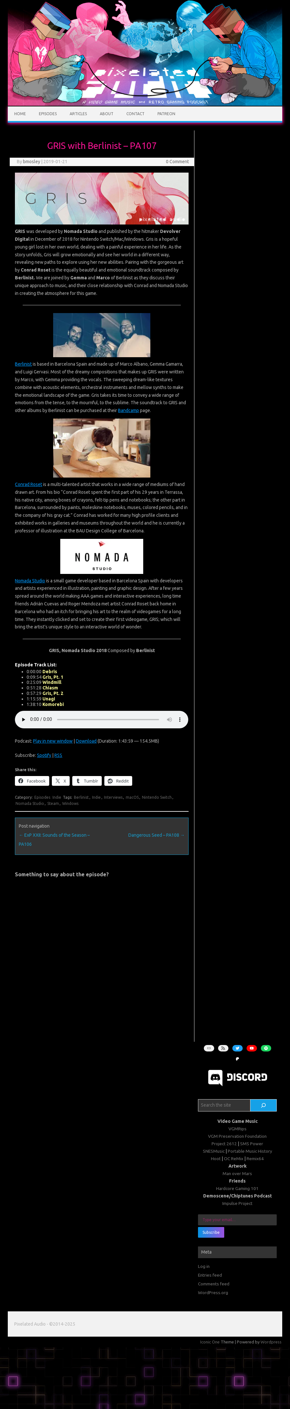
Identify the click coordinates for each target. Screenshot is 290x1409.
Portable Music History (250, 1151)
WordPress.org (213, 1292)
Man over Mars (237, 1173)
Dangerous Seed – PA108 (156, 835)
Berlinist (23, 364)
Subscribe (211, 1232)
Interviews (113, 797)
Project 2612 (224, 1143)
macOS (132, 797)
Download (86, 741)
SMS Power (251, 1143)
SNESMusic (214, 1151)
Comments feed (213, 1283)
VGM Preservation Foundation (237, 1136)
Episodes (48, 114)
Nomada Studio (30, 580)
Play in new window (53, 741)
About (106, 114)
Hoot (216, 1158)
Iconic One (210, 1342)
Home (20, 114)
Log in (204, 1266)
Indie (56, 797)
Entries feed (210, 1275)
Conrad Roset (28, 484)
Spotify (44, 755)
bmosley (31, 161)
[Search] (263, 1105)
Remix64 (255, 1158)
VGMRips (237, 1128)
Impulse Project (237, 1203)
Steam (53, 803)
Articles (78, 114)
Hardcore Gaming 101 (237, 1188)
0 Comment (177, 161)
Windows (70, 803)
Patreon (166, 114)
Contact (135, 114)
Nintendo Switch (157, 797)
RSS (58, 755)
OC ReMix (233, 1158)
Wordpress (271, 1342)
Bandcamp (128, 410)
